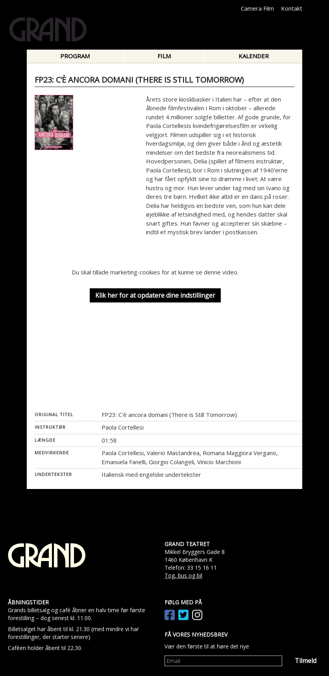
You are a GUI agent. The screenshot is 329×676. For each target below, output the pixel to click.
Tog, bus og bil (183, 575)
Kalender (253, 56)
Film (164, 56)
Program (75, 56)
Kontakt (291, 8)
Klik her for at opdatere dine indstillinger (155, 295)
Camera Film (257, 8)
